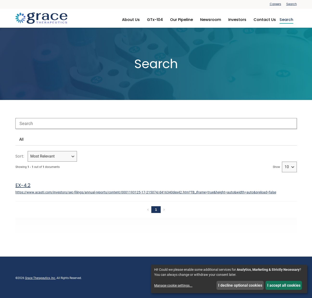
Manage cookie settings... (173, 285)
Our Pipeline (181, 19)
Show (276, 167)
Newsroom (210, 19)
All (21, 139)
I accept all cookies (283, 285)
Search (291, 4)
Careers (275, 4)
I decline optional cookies (240, 285)
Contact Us (265, 19)
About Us (131, 19)
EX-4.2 (23, 185)
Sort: (19, 156)
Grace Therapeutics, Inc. (40, 278)
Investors (237, 19)
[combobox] (156, 123)
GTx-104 (155, 19)
